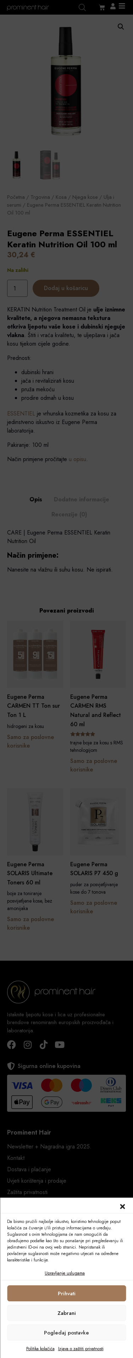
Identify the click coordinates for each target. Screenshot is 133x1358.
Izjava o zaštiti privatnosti (81, 1349)
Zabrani (66, 1313)
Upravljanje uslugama (65, 1273)
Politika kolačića (40, 1349)
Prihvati (67, 1293)
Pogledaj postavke (66, 1333)
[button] (122, 1206)
